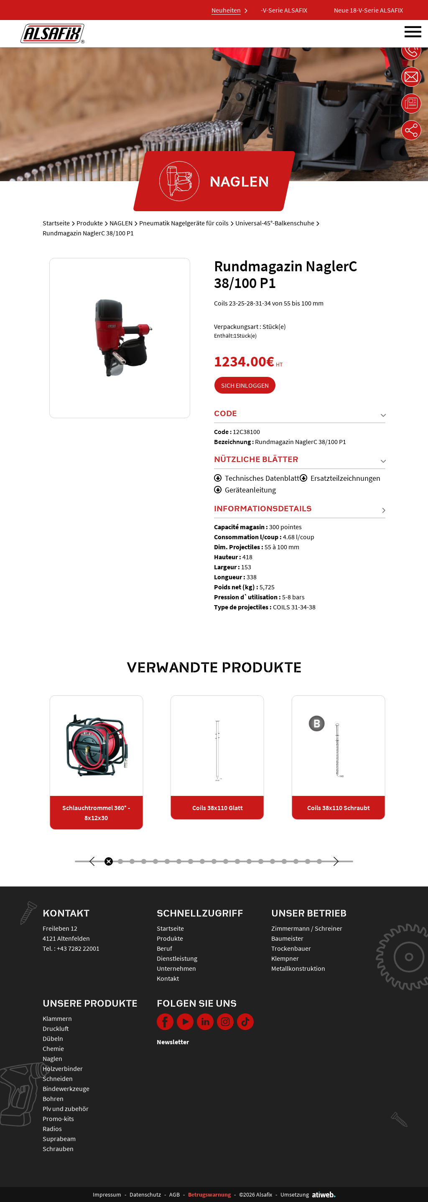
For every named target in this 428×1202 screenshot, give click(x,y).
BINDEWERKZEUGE (66, 1088)
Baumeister (287, 938)
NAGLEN (121, 223)
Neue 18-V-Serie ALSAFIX (278, 10)
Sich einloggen (245, 385)
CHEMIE (53, 1048)
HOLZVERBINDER (63, 1068)
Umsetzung (308, 1194)
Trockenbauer (291, 948)
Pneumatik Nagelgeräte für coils (184, 223)
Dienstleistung (177, 958)
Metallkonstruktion (298, 968)
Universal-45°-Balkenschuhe (274, 223)
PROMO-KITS (58, 1118)
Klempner (285, 958)
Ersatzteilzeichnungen (340, 478)
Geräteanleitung (245, 490)
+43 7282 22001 (78, 948)
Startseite (56, 223)
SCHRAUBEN (58, 1148)
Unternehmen (176, 968)
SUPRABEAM (59, 1138)
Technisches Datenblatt (256, 478)
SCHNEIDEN (58, 1078)
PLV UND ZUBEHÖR (66, 1108)
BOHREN (53, 1098)
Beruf (164, 948)
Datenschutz (145, 1194)
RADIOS (52, 1128)
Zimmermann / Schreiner (306, 928)
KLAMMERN (57, 1018)
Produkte (89, 223)
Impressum (107, 1194)
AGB (174, 1194)
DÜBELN (53, 1038)
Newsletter (173, 1042)
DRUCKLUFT (56, 1028)
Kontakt (168, 978)
